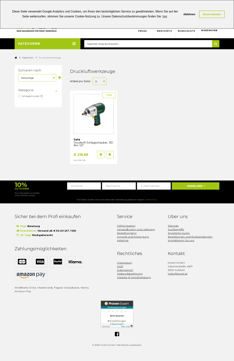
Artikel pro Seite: (80, 81)
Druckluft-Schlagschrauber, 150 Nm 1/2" (93, 144)
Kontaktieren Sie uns (181, 240)
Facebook (117, 333)
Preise (142, 31)
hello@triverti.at (177, 274)
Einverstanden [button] (212, 14)
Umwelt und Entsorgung (133, 237)
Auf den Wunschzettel (110, 154)
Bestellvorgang (126, 233)
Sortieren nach (29, 70)
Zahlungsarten (126, 226)
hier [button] (164, 16)
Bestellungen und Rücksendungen (190, 237)
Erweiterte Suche (179, 233)
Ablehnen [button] (189, 14)
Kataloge (123, 240)
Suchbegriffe (176, 229)
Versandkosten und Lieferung (136, 229)
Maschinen (28, 57)
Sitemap (173, 226)
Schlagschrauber (31, 96)
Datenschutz (151, 200)
